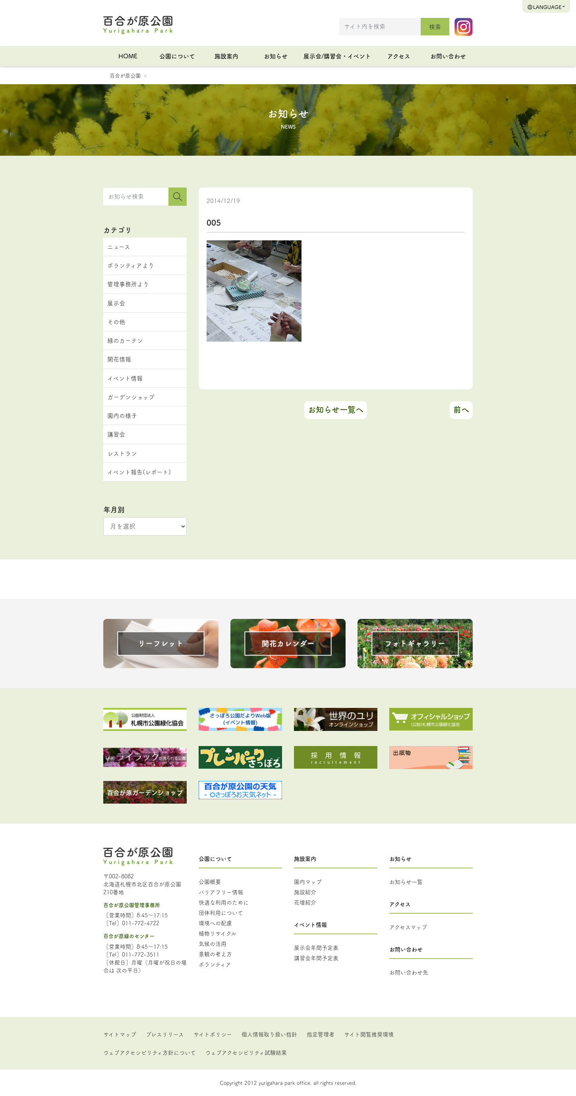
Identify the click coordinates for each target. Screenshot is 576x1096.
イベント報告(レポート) (139, 472)
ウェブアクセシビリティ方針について (149, 1052)
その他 (116, 321)
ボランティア (215, 964)
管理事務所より (128, 284)
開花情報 (119, 359)
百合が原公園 (125, 75)
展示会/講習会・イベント (337, 56)
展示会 (116, 303)
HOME (127, 56)
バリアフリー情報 (221, 892)
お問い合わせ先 (408, 972)
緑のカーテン (125, 340)
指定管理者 (320, 1034)
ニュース (118, 246)
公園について (177, 56)
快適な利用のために (224, 902)
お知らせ (276, 56)
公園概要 (210, 881)
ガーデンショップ (131, 396)
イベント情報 (125, 378)
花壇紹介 (305, 902)
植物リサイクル (217, 933)
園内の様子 (122, 415)
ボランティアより (130, 265)
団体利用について (221, 912)
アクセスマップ (408, 927)
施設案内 (226, 56)
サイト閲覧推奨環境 (369, 1034)
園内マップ (308, 881)
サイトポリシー (212, 1034)
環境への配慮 (215, 923)
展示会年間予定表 (316, 947)
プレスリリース (165, 1034)
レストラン (122, 453)
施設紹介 (305, 892)
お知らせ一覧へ (335, 409)
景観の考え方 (215, 954)
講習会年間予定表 (316, 958)
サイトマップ (119, 1034)
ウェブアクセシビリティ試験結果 (246, 1052)
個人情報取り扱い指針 (269, 1034)
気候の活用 (212, 943)
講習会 (116, 434)
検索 (435, 26)
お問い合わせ (448, 56)
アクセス (398, 56)
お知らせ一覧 (406, 881)
